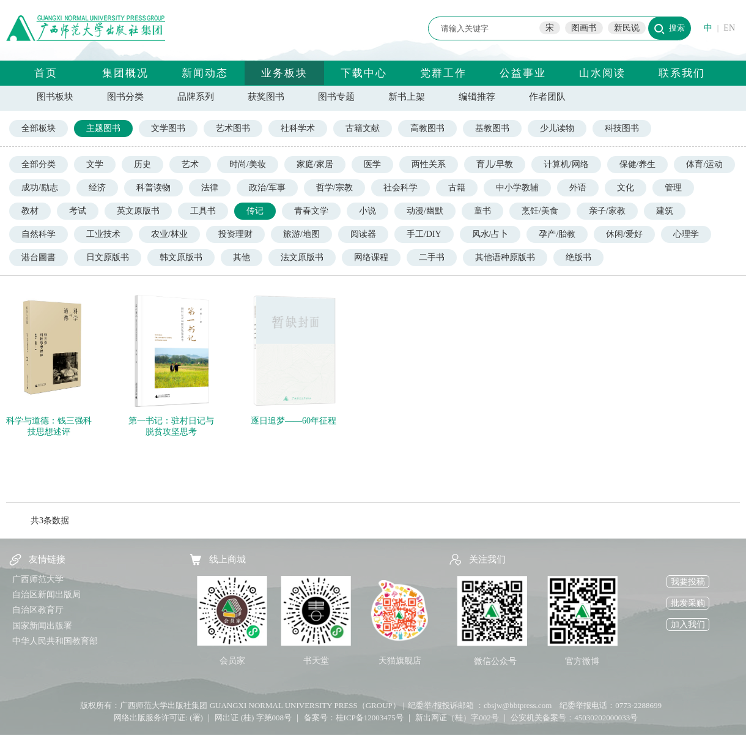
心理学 (686, 234)
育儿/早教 (494, 164)
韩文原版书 (181, 257)
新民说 (627, 27)
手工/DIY (424, 234)
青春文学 (311, 210)
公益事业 (523, 73)
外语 (577, 187)
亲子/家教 (607, 210)
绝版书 (578, 257)
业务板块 (284, 73)
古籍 (456, 187)
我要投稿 (688, 581)
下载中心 (364, 73)
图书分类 (125, 97)
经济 (97, 187)
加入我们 (688, 624)
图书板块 (55, 97)
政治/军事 (267, 187)
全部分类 (38, 164)
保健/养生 (637, 164)
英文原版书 (138, 210)
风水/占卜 (490, 234)
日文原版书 (107, 257)
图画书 (584, 27)
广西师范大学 (38, 579)
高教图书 (427, 128)
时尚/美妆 (247, 164)
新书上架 (406, 97)
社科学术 (298, 128)
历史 (142, 164)
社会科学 (400, 187)
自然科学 (38, 234)
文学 (94, 164)
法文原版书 (302, 257)
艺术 (190, 164)
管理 (673, 187)
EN (729, 27)
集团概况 (125, 73)
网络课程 (371, 257)
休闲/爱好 (624, 234)
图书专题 (336, 97)
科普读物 (153, 187)
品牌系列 (195, 97)
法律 (209, 187)
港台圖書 (38, 257)
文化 (625, 187)
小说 (367, 210)
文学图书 (168, 128)
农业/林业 (169, 234)
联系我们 (682, 73)
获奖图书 (266, 97)
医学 (372, 164)
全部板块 (38, 128)
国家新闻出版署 (42, 625)
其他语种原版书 (505, 257)
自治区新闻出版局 (46, 594)
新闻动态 (205, 73)
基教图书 (492, 128)
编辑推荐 (477, 97)
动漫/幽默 (425, 210)
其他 (241, 257)
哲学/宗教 (334, 187)
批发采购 (688, 603)
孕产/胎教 (557, 234)
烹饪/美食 (540, 210)
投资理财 (235, 234)
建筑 (664, 210)
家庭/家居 (315, 164)
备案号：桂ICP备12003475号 (354, 717)
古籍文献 (362, 128)
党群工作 (443, 73)
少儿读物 (557, 128)
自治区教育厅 (38, 609)
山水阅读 (602, 73)
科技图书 (622, 128)
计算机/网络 (566, 164)
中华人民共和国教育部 (55, 641)
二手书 (432, 257)
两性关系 (429, 164)
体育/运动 (704, 164)
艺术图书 (233, 128)
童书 (482, 210)
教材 (30, 210)
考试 (77, 210)
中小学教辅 (517, 187)
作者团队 (547, 97)
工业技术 (103, 234)
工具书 (203, 210)
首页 (45, 73)
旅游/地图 (301, 234)
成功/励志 (39, 187)
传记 (255, 210)
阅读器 (363, 234)
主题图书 (103, 128)
